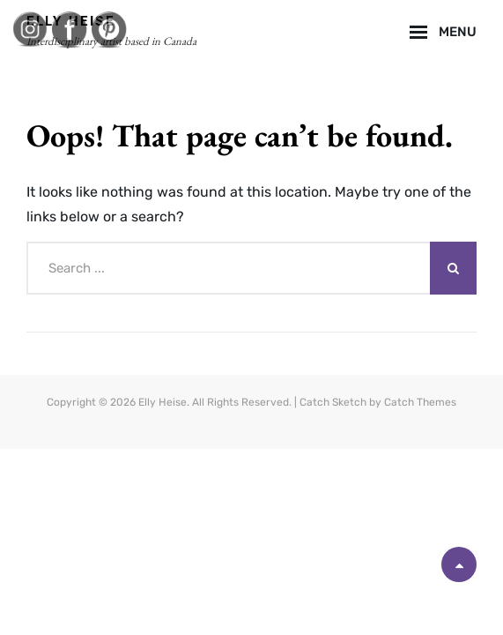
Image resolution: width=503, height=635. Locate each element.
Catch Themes (420, 402)
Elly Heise (162, 402)
